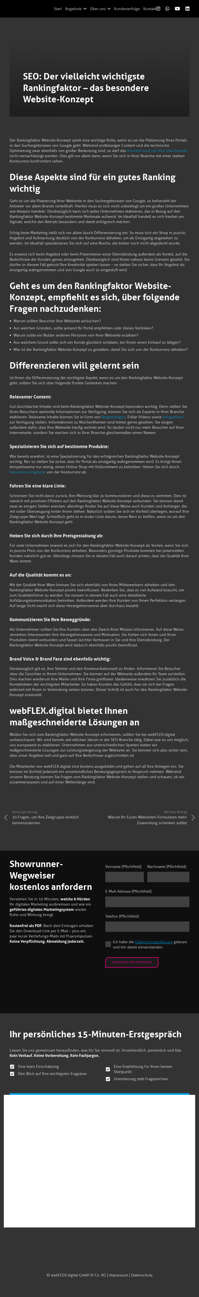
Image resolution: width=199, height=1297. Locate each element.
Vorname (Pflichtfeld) (123, 866)
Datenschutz (142, 1275)
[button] (85, 8)
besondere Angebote (28, 472)
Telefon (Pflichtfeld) (122, 916)
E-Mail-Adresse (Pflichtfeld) (128, 891)
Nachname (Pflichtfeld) (166, 866)
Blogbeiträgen (114, 417)
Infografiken (173, 417)
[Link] (158, 8)
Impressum (118, 1275)
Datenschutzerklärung (154, 942)
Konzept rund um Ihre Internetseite (157, 150)
